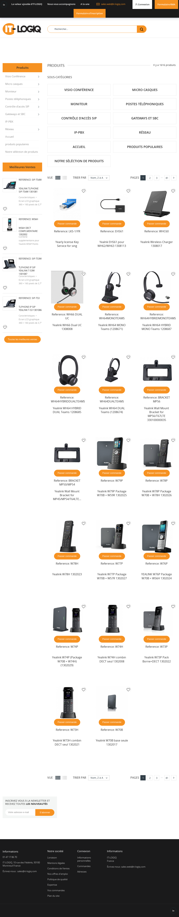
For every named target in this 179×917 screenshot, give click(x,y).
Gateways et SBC (15, 114)
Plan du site (53, 895)
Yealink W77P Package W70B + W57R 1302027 (112, 576)
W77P (119, 563)
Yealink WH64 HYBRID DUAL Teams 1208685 (67, 410)
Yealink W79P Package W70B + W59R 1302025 (112, 493)
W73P (164, 647)
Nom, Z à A (100, 178)
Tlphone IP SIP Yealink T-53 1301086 (30, 308)
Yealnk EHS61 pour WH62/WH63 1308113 (112, 244)
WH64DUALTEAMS (112, 401)
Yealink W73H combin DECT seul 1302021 (67, 742)
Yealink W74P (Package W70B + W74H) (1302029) (67, 661)
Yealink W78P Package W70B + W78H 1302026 (157, 493)
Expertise (52, 884)
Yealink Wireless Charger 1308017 (156, 244)
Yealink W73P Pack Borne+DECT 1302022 (156, 659)
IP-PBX (9, 121)
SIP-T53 (36, 298)
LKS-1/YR (74, 231)
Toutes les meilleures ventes (22, 339)
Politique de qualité (57, 879)
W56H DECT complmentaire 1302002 (28, 231)
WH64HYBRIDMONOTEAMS (158, 318)
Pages (134, 178)
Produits (22, 68)
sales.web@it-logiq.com (110, 4)
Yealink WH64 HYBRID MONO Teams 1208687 (156, 327)
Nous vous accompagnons (61, 4)
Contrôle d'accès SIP (17, 106)
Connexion (83, 851)
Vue (50, 178)
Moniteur (10, 91)
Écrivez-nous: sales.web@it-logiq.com (126, 866)
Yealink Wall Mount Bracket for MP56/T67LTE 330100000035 (156, 414)
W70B (119, 730)
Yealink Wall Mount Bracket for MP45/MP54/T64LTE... (67, 495)
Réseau (9, 129)
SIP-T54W (37, 179)
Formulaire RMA (166, 4)
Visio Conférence (15, 76)
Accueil (9, 136)
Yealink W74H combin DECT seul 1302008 (112, 659)
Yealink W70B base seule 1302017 (112, 742)
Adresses (82, 871)
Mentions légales (56, 863)
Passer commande (67, 223)
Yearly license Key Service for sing (67, 244)
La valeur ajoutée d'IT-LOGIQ (26, 4)
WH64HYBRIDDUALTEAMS (68, 401)
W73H (74, 730)
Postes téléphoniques (18, 99)
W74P (74, 647)
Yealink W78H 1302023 (67, 574)
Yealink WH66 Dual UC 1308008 (67, 327)
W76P (164, 563)
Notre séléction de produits (21, 151)
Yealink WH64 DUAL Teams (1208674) (112, 410)
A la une (85, 4)
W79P (119, 481)
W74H (119, 647)
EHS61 (119, 231)
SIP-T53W (37, 258)
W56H (35, 219)
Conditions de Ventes (58, 868)
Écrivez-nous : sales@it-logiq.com (20, 871)
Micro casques (14, 84)
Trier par (79, 178)
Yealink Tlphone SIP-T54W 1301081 (28, 190)
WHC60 (164, 231)
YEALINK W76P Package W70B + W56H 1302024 (156, 576)
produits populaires (17, 144)
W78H (74, 563)
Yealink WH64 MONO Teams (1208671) (112, 327)
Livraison (52, 857)
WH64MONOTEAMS (112, 318)
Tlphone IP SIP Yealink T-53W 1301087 (27, 270)
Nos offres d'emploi (57, 873)
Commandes (84, 866)
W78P (164, 481)
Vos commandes (56, 890)
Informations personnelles (84, 859)
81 (167, 178)
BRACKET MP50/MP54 (69, 482)
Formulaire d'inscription (89, 13)
